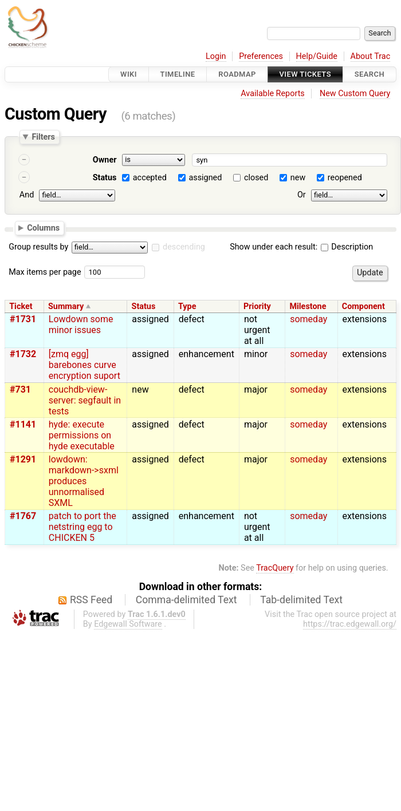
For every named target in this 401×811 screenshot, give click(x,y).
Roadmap (237, 74)
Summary (66, 306)
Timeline (177, 74)
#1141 (23, 424)
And (26, 195)
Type (187, 306)
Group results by (38, 247)
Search (369, 74)
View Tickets (305, 74)
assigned (205, 178)
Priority (257, 306)
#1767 (23, 516)
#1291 (23, 459)
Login (216, 56)
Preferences (261, 56)
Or (301, 195)
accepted (150, 178)
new (297, 178)
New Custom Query (355, 93)
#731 (20, 389)
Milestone (307, 306)
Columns (43, 227)
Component (363, 306)
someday (308, 319)
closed (256, 178)
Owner (105, 160)
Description (347, 247)
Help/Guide (316, 56)
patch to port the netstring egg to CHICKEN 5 (82, 527)
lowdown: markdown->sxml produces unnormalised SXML (84, 481)
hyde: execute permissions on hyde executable (82, 435)
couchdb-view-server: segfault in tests (85, 400)
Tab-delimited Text (301, 600)
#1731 (23, 319)
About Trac (371, 56)
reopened (345, 178)
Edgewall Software (128, 624)
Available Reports (273, 93)
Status (105, 178)
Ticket (20, 306)
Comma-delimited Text (186, 600)
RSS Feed (91, 600)
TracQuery (274, 568)
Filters (43, 136)
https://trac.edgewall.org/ (349, 624)
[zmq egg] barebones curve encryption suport (84, 365)
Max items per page (45, 272)
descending (184, 247)
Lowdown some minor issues (81, 324)
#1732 (23, 354)
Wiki (128, 74)
